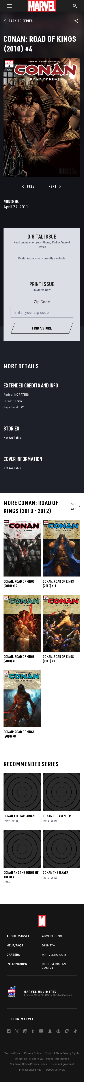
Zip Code (42, 301)
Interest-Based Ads (30, 1069)
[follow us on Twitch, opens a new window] (67, 1032)
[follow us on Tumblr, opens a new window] (33, 1032)
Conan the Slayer (55, 872)
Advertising (52, 936)
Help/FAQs (15, 945)
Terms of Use (12, 1053)
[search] (75, 6)
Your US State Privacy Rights (62, 1053)
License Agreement (62, 1064)
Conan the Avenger (57, 816)
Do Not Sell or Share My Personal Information (42, 1058)
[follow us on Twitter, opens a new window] (17, 1032)
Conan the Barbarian (19, 816)
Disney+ (48, 945)
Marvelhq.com (54, 954)
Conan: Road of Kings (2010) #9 (58, 658)
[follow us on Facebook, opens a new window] (9, 1032)
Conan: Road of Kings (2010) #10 (19, 658)
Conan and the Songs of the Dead (21, 874)
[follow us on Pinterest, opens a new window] (58, 1031)
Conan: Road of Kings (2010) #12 (19, 583)
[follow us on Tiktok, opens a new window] (75, 1032)
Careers (13, 954)
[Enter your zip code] (42, 312)
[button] (7, 6)
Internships (17, 964)
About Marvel (18, 936)
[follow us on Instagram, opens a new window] (25, 1032)
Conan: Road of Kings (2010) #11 (58, 583)
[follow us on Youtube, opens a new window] (41, 1031)
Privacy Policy (32, 1053)
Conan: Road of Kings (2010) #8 (19, 734)
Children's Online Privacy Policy (28, 1064)
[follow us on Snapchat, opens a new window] (50, 1032)
